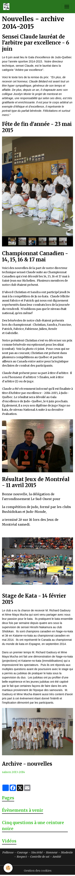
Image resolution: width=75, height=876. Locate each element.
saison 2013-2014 (13, 772)
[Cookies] (8, 867)
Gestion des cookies (37, 870)
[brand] (7, 6)
